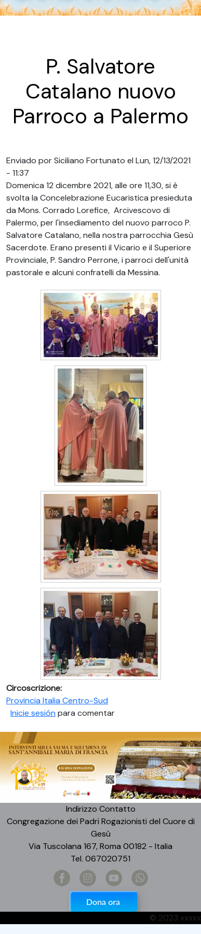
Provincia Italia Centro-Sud (57, 700)
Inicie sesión (33, 712)
